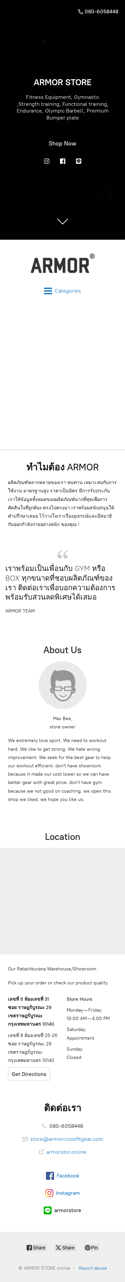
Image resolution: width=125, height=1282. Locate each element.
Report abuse (93, 1268)
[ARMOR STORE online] (62, 263)
